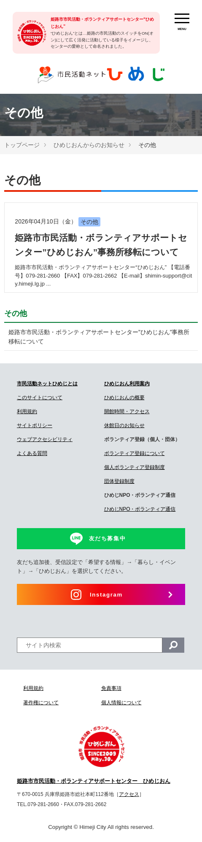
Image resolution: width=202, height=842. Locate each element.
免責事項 (111, 688)
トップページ (22, 145)
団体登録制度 (119, 481)
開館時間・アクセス (127, 411)
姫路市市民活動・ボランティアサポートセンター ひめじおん (93, 781)
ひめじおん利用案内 (127, 384)
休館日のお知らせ (124, 425)
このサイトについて (39, 398)
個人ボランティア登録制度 (134, 467)
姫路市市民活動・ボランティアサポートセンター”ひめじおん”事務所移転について (98, 337)
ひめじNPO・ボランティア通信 (140, 509)
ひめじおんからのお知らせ (89, 145)
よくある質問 (32, 453)
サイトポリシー (34, 425)
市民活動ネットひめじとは (47, 384)
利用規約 (27, 411)
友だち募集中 (107, 538)
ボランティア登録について (134, 453)
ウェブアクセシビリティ (45, 439)
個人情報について (121, 703)
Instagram (106, 594)
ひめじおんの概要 (124, 398)
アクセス (129, 794)
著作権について (41, 703)
